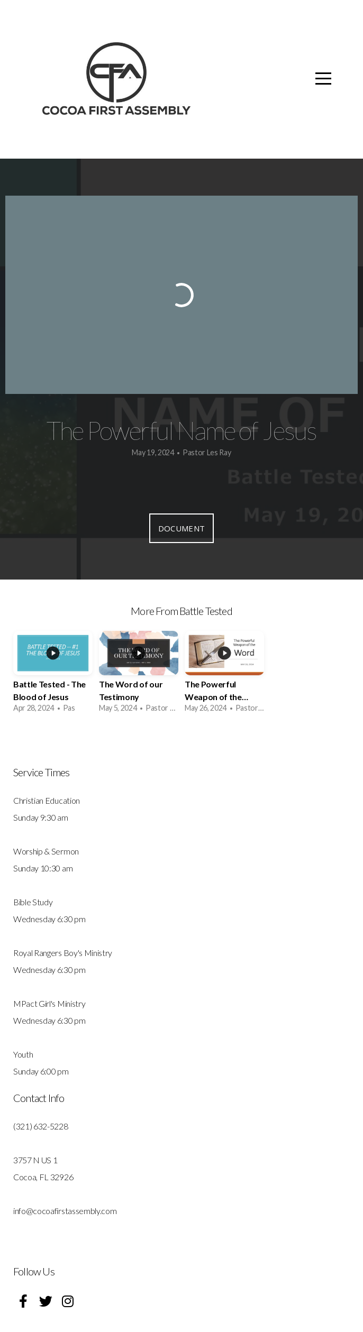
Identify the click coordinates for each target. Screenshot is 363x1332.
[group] (53, 675)
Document (181, 528)
